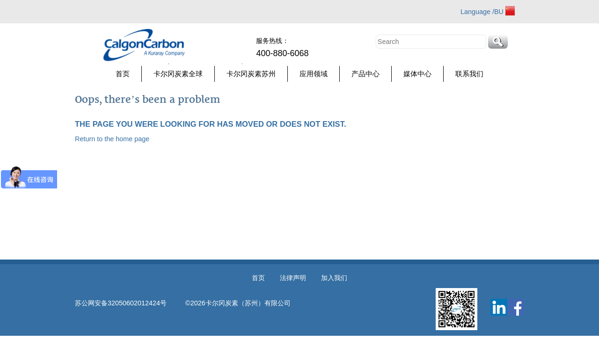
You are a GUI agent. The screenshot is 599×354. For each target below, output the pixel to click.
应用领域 (314, 74)
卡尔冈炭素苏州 (251, 74)
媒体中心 (417, 74)
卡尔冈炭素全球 (178, 74)
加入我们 (334, 278)
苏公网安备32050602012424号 (130, 303)
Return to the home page (112, 139)
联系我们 (469, 74)
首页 (123, 74)
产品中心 (365, 74)
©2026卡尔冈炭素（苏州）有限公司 (238, 303)
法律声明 (293, 278)
